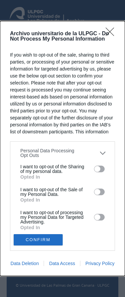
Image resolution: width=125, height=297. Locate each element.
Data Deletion (25, 263)
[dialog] (62, 148)
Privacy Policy (99, 263)
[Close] (112, 34)
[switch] (99, 169)
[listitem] (62, 153)
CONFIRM (38, 239)
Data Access (62, 263)
